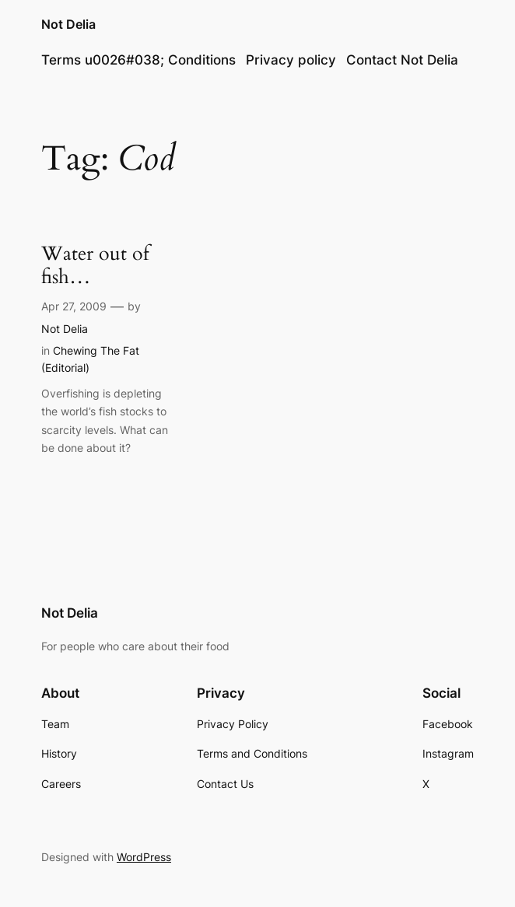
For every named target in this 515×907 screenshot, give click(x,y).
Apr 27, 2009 (74, 306)
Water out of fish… (95, 266)
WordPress (144, 856)
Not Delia (68, 24)
